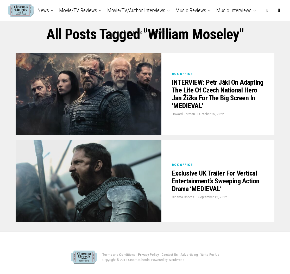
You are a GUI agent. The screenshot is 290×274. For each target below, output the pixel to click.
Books (158, 32)
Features (133, 32)
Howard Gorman (183, 115)
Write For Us (209, 255)
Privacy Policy (148, 255)
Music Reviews (190, 10)
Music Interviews (233, 10)
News (43, 10)
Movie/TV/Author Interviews (136, 10)
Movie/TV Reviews (78, 10)
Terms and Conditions (118, 255)
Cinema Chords (183, 198)
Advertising (189, 255)
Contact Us (169, 255)
